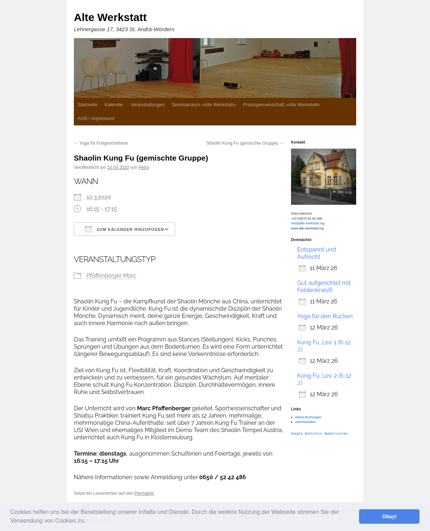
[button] (88, 521)
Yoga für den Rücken (325, 316)
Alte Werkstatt (110, 17)
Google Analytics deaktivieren (319, 433)
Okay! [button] (389, 516)
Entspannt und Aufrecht (316, 253)
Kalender (114, 104)
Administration (305, 422)
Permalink (143, 493)
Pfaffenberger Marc (111, 275)
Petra (144, 167)
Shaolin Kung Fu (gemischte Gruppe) (245, 143)
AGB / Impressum (96, 118)
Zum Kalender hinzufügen (124, 229)
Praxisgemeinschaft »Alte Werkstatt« (281, 104)
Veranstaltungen (148, 104)
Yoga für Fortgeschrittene (101, 143)
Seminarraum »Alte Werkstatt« (204, 104)
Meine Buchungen (308, 417)
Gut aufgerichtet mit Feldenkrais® (324, 286)
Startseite (87, 104)
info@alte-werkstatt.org (307, 223)
